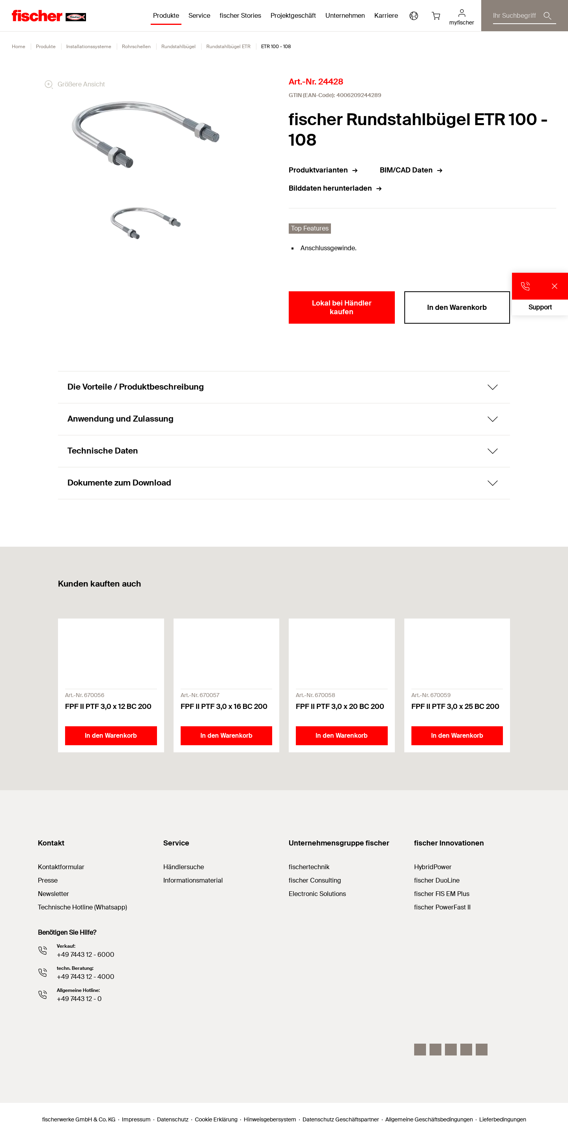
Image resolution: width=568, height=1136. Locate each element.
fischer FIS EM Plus (441, 894)
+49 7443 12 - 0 (79, 999)
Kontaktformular (61, 867)
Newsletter (53, 894)
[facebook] (466, 1049)
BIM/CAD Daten (411, 170)
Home (18, 46)
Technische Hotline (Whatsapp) (82, 907)
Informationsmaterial (193, 880)
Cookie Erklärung (216, 1119)
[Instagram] (420, 1049)
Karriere (386, 15)
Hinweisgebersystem (270, 1119)
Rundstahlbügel (178, 46)
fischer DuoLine (437, 880)
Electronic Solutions (317, 894)
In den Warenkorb (457, 307)
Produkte (46, 46)
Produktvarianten (324, 170)
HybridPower (433, 867)
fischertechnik (309, 867)
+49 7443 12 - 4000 (85, 977)
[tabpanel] (145, 223)
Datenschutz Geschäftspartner (341, 1119)
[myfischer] (461, 15)
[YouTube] (451, 1049)
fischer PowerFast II (442, 907)
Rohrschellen (136, 46)
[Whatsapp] (482, 1049)
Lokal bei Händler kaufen (342, 307)
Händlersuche (183, 867)
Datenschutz (173, 1119)
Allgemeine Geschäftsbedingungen (429, 1119)
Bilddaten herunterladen (336, 188)
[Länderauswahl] (413, 15)
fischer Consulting (315, 880)
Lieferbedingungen (502, 1119)
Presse (48, 880)
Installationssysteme (88, 46)
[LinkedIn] (435, 1049)
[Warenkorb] (436, 15)
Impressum (136, 1119)
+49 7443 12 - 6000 (85, 954)
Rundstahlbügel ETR (228, 46)
